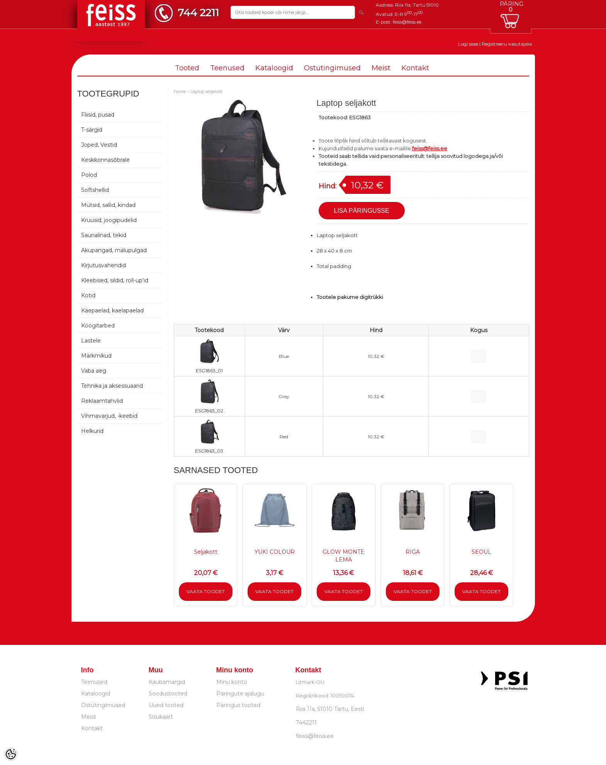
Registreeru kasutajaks (507, 44)
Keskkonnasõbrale (105, 159)
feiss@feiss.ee (407, 22)
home (180, 91)
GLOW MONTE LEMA (343, 555)
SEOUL (481, 551)
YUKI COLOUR (275, 551)
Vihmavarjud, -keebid (109, 415)
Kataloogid (274, 68)
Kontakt (415, 68)
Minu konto (231, 681)
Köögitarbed (98, 325)
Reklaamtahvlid (102, 400)
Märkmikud (96, 355)
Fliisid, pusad (97, 114)
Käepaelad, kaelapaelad (112, 310)
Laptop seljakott (206, 91)
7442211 (306, 722)
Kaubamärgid (167, 681)
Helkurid (92, 430)
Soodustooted (168, 693)
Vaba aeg (93, 370)
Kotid (88, 295)
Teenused (227, 68)
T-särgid (91, 129)
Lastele (91, 340)
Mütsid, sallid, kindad (108, 205)
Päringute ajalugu (240, 693)
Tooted (187, 68)
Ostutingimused (332, 68)
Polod (89, 174)
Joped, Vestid (99, 144)
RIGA (413, 551)
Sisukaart (161, 716)
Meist (381, 68)
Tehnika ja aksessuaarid (112, 385)
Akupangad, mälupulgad (114, 250)
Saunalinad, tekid (103, 235)
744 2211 (198, 12)
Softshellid (95, 190)
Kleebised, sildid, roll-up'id (114, 280)
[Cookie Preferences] (11, 754)
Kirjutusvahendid (103, 265)
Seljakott (205, 551)
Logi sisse (468, 44)
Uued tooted (166, 705)
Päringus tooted (238, 705)
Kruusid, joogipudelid (109, 220)
